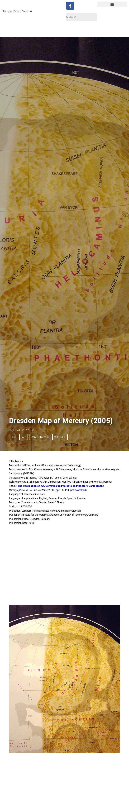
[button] (112, 4)
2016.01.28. (28, 430)
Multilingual (60, 437)
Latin (23, 437)
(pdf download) (78, 490)
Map (33, 437)
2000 (13, 437)
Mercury (44, 437)
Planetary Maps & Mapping (17, 11)
